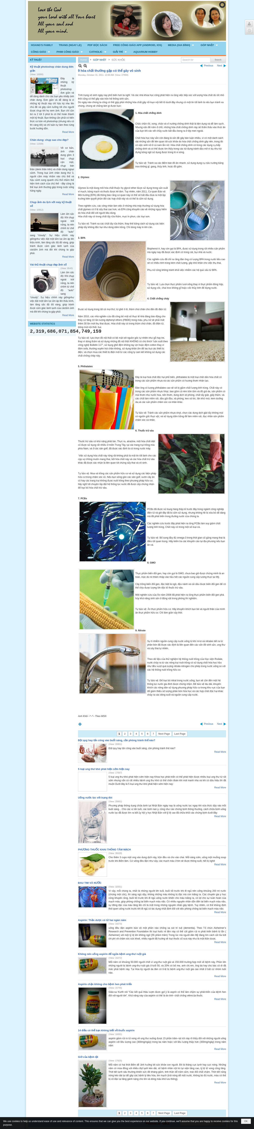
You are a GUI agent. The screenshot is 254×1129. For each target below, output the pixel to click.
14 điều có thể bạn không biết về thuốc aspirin (106, 1030)
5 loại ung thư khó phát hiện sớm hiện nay (104, 769)
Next (219, 65)
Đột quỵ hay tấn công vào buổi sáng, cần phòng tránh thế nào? (116, 740)
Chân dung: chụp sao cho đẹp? (49, 139)
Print (80, 724)
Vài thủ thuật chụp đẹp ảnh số (48, 264)
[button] (181, 45)
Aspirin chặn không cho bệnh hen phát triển (105, 984)
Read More (68, 132)
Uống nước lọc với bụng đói (95, 797)
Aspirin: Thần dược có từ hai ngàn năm (102, 920)
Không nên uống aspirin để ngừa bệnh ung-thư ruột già (112, 954)
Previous (208, 65)
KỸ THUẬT (36, 59)
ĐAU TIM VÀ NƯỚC (89, 882)
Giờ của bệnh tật (88, 1056)
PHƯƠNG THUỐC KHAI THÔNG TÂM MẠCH (104, 849)
